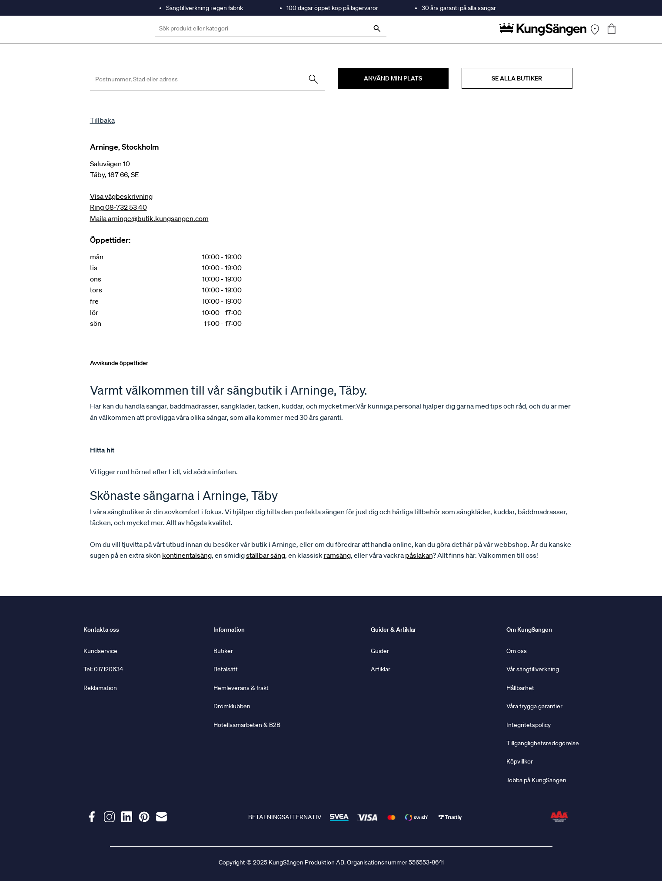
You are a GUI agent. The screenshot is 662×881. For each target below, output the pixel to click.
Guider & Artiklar (393, 629)
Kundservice (100, 651)
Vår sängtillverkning (532, 669)
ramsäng (337, 555)
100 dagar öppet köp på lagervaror (332, 8)
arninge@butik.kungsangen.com (158, 218)
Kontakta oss (101, 629)
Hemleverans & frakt (241, 688)
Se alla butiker (517, 78)
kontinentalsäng (187, 555)
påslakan (418, 555)
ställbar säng (265, 555)
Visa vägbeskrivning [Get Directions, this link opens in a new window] (121, 196)
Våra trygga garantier (534, 706)
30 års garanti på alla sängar (459, 8)
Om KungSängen (529, 629)
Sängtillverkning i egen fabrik (204, 8)
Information (229, 629)
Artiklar (380, 669)
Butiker (223, 651)
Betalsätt (225, 669)
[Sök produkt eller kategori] (270, 29)
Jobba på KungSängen (536, 780)
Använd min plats (393, 78)
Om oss (516, 651)
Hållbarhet (520, 688)
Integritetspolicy (528, 725)
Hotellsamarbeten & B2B (246, 725)
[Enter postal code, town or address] (207, 79)
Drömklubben (231, 706)
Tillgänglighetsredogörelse (542, 743)
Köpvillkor (519, 761)
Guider (380, 651)
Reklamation (100, 688)
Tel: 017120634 (103, 669)
